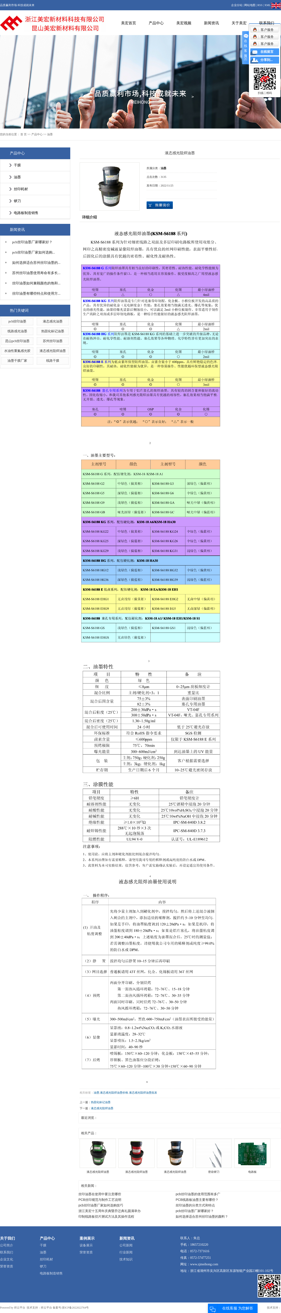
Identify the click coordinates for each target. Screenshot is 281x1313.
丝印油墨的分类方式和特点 (195, 1205)
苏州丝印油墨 (53, 341)
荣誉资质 (6, 1266)
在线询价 (160, 205)
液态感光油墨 (53, 321)
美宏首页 (128, 23)
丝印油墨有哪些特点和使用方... (36, 293)
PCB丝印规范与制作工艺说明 (99, 1200)
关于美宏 (239, 23)
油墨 (50, 134)
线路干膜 (52, 360)
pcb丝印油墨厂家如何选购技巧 (100, 1205)
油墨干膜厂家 (17, 360)
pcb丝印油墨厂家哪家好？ (32, 242)
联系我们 (266, 23)
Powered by (7, 1307)
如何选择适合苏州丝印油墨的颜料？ (202, 1216)
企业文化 (6, 1259)
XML (267, 5)
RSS (259, 5)
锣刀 (17, 201)
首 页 (23, 134)
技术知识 (126, 1259)
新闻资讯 (211, 23)
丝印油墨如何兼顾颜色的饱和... (36, 283)
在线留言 (267, 52)
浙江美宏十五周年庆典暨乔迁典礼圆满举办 (109, 1211)
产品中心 (156, 23)
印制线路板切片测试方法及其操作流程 (106, 1216)
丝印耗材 (21, 189)
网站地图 (249, 5)
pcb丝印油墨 (17, 321)
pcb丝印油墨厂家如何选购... (33, 252)
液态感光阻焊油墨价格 (114, 1092)
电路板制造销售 (26, 213)
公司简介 (6, 1245)
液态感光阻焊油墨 (53, 351)
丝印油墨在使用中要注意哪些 (99, 1194)
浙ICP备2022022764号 (75, 1307)
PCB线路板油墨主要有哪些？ (197, 1200)
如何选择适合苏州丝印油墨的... (36, 263)
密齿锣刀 (213, 1171)
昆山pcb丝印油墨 (17, 341)
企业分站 (236, 5)
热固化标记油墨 (52, 331)
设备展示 (86, 1245)
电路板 (252, 1171)
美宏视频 (183, 23)
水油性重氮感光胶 (17, 351)
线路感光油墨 (17, 331)
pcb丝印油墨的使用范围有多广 (198, 1194)
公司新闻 (126, 1245)
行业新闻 (126, 1252)
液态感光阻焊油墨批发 (143, 1092)
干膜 (17, 165)
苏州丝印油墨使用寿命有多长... (36, 273)
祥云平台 (19, 1307)
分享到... (266, 60)
